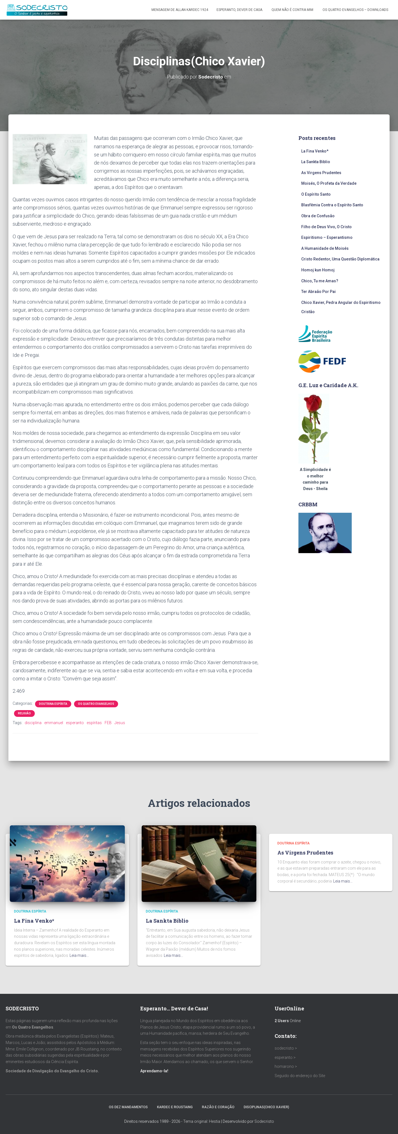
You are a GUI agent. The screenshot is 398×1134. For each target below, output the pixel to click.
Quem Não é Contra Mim (293, 10)
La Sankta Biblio (315, 162)
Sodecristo (264, 1121)
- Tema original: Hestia (200, 1121)
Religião (24, 713)
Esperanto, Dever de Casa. (240, 10)
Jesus (119, 722)
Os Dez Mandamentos (128, 1107)
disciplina (33, 722)
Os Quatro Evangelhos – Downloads (355, 10)
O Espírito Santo (316, 194)
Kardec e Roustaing (175, 1107)
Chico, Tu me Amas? (319, 280)
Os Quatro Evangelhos (96, 703)
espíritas (94, 722)
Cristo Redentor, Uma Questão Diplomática (340, 259)
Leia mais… (79, 955)
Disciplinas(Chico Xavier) (266, 1107)
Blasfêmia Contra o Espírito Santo (332, 205)
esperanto (75, 722)
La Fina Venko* (314, 151)
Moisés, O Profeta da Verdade (328, 183)
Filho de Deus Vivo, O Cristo (326, 226)
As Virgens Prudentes (321, 172)
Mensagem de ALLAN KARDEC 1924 (179, 10)
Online (288, 1020)
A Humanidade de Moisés (325, 248)
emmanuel (53, 722)
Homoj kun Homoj (318, 270)
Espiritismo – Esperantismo (327, 237)
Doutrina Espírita (53, 703)
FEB (108, 722)
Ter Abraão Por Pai (318, 291)
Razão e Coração (218, 1107)
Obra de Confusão (318, 216)
